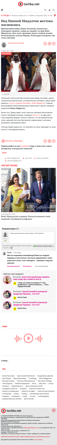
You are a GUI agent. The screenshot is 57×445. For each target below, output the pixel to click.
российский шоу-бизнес (39, 394)
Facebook (25, 146)
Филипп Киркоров (22, 383)
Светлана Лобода (45, 381)
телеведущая (43, 396)
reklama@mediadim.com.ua (31, 427)
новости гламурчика (10, 391)
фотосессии (29, 399)
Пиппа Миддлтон (14, 161)
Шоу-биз (28, 158)
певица (24, 394)
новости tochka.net (37, 389)
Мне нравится (27, 266)
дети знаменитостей (34, 386)
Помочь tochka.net (19, 16)
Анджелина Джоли (45, 376)
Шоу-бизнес (6, 53)
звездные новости (9, 389)
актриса (5, 386)
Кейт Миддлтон (13, 158)
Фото (34, 383)
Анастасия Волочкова (26, 376)
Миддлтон (36, 115)
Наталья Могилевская (26, 381)
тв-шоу (32, 396)
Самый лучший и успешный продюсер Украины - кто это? (30, 292)
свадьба (5, 396)
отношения (6, 394)
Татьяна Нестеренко (16, 43)
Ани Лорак (6, 378)
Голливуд (33, 378)
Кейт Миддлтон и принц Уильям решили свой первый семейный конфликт (25, 217)
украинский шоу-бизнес (12, 399)
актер (51, 383)
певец (16, 394)
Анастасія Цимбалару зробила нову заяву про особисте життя (31, 278)
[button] (49, 10)
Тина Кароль (7, 383)
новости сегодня (28, 391)
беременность (17, 386)
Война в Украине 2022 (38, 16)
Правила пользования (7, 436)
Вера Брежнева (20, 378)
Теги (4, 369)
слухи (25, 396)
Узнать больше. (38, 439)
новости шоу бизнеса (46, 391)
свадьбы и (26, 103)
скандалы (16, 396)
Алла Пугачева (8, 376)
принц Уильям (42, 158)
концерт (23, 389)
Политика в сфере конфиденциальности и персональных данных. (32, 436)
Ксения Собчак (8, 381)
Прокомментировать (13, 266)
